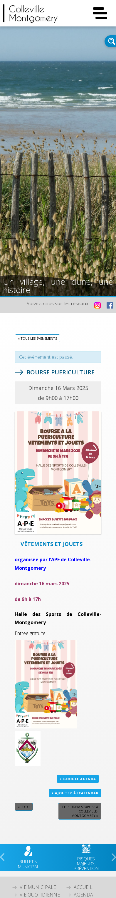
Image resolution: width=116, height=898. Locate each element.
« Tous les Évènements (37, 338)
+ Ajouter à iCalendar (75, 793)
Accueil (83, 887)
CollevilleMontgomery (33, 13)
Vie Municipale (38, 887)
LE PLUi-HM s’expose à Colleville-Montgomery (80, 811)
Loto (24, 807)
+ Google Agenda (78, 779)
